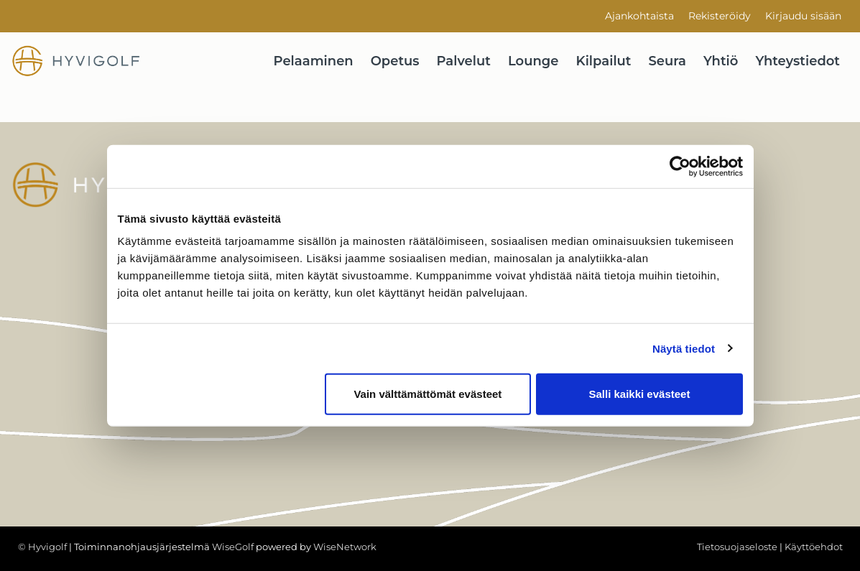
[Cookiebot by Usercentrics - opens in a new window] (680, 166)
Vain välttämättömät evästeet (427, 394)
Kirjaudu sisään (803, 15)
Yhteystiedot (797, 61)
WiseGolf (233, 546)
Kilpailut (604, 61)
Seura (668, 61)
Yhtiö (720, 61)
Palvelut (464, 61)
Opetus (395, 61)
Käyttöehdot (814, 546)
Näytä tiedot (683, 348)
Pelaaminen (313, 61)
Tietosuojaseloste (737, 546)
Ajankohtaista (639, 15)
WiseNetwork (344, 546)
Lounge (533, 61)
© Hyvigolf (42, 546)
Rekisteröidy (719, 15)
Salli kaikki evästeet (639, 394)
